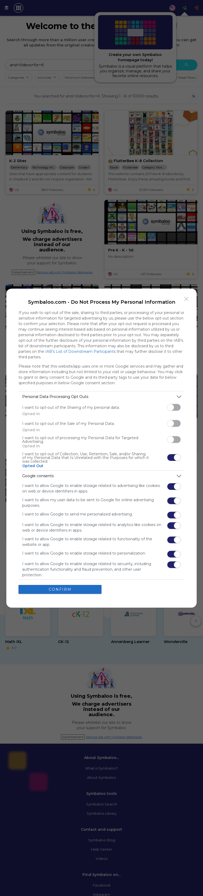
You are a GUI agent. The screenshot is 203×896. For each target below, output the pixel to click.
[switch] (174, 407)
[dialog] (101, 448)
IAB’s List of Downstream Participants (80, 351)
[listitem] (101, 396)
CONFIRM (60, 589)
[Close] (186, 299)
